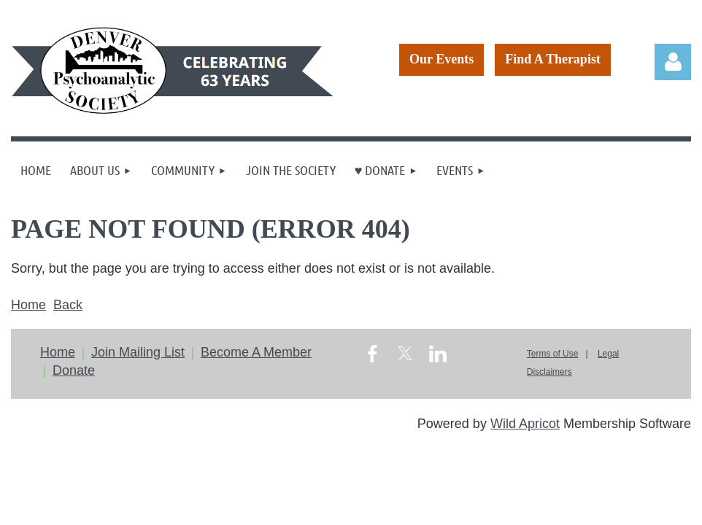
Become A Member (256, 352)
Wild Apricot (525, 423)
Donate (74, 370)
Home (28, 305)
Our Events (441, 59)
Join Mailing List (138, 352)
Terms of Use (553, 354)
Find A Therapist (553, 59)
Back (67, 305)
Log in (673, 62)
